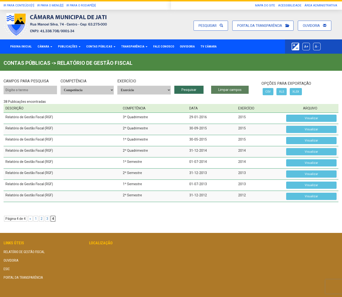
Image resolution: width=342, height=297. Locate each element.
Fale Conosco (163, 46)
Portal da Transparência (263, 26)
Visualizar (311, 118)
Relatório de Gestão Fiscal (24, 252)
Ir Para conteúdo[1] (19, 5)
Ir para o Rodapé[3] (81, 5)
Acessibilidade (289, 5)
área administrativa (320, 5)
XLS (281, 91)
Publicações (69, 46)
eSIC (7, 269)
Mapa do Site (265, 5)
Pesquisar (211, 26)
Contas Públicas (100, 46)
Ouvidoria (314, 26)
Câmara (45, 46)
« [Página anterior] (30, 219)
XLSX (295, 91)
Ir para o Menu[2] (50, 5)
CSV (268, 91)
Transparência (134, 46)
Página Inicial (21, 46)
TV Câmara (208, 46)
